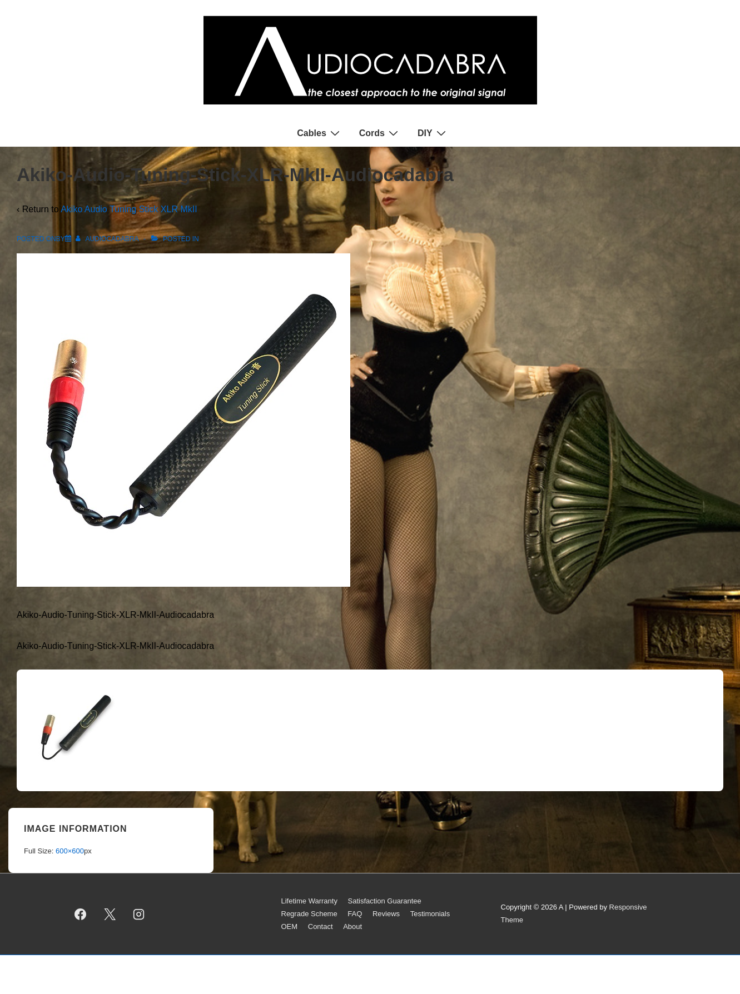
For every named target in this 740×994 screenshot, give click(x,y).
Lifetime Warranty (309, 901)
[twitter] (109, 914)
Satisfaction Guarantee (384, 901)
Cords (380, 133)
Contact (320, 926)
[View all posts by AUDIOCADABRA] (108, 239)
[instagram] (139, 914)
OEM (289, 926)
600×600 (70, 851)
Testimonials (430, 914)
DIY (433, 133)
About (352, 926)
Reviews (386, 914)
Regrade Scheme (309, 914)
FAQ (354, 914)
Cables (319, 133)
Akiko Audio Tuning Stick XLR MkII (129, 209)
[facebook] (80, 914)
